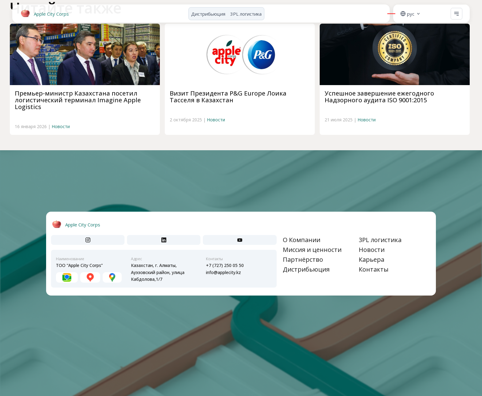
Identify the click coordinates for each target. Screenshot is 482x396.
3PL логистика (246, 11)
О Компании (301, 240)
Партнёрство (303, 259)
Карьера (371, 259)
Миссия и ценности (312, 249)
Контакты (374, 269)
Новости (61, 126)
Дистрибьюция (208, 11)
